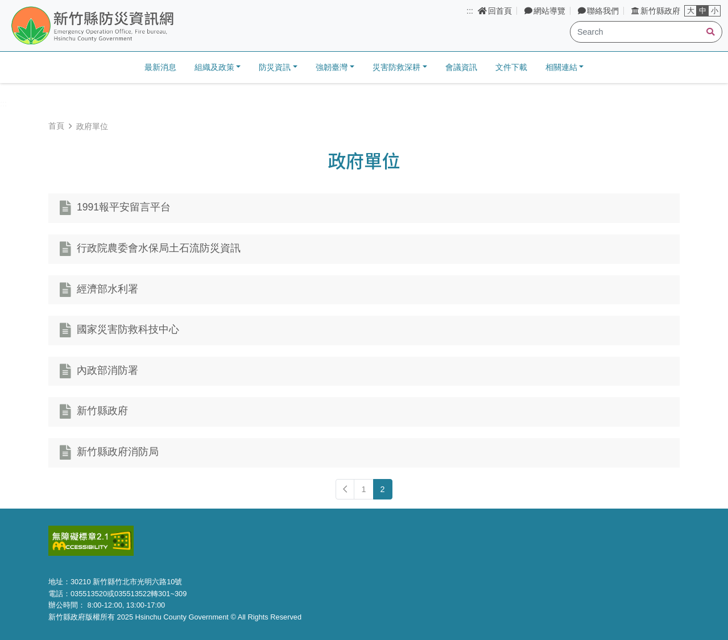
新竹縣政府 (655, 11)
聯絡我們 (598, 11)
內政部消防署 (107, 370)
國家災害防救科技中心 (128, 330)
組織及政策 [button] (214, 67)
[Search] (646, 32)
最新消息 (160, 67)
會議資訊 (461, 67)
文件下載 (511, 67)
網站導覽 (544, 11)
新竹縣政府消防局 (118, 452)
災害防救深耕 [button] (396, 67)
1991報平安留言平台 (124, 207)
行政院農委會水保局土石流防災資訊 (159, 248)
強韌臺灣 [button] (332, 67)
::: (469, 10)
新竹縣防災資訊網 (121, 26)
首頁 (56, 125)
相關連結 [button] (561, 67)
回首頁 (495, 11)
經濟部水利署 (107, 289)
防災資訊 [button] (275, 67)
